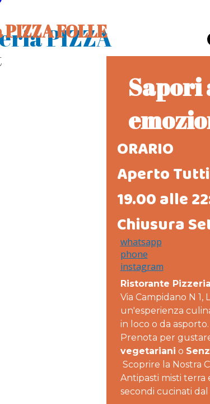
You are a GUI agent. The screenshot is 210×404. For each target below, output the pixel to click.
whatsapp (141, 242)
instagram (142, 266)
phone (134, 254)
